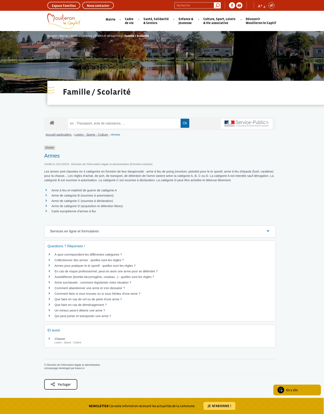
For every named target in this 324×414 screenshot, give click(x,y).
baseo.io (79, 368)
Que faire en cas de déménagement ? (81, 305)
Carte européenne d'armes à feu (73, 211)
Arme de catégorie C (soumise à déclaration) (82, 201)
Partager (61, 384)
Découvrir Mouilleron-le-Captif (261, 21)
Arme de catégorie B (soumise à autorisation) (82, 195)
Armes (115, 134)
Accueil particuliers (59, 134)
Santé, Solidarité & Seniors (156, 21)
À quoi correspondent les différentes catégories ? (88, 254)
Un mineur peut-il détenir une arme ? (80, 310)
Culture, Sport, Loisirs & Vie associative (219, 21)
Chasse (60, 338)
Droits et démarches (108, 35)
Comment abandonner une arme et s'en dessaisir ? (90, 288)
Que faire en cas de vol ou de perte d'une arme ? (88, 299)
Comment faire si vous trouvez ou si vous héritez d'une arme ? (97, 293)
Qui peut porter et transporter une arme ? (83, 316)
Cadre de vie (129, 21)
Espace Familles (64, 5)
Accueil (52, 35)
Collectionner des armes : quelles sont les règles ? (89, 260)
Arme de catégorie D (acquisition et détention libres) (87, 206)
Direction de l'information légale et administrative (73, 364)
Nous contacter (98, 5)
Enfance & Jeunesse (186, 21)
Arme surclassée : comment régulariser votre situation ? (93, 282)
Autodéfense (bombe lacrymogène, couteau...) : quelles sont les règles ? (104, 277)
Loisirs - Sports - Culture (92, 134)
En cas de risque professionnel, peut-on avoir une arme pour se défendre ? (106, 271)
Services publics (81, 35)
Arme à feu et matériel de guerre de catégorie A (84, 190)
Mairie (111, 19)
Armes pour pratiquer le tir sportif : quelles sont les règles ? (95, 265)
